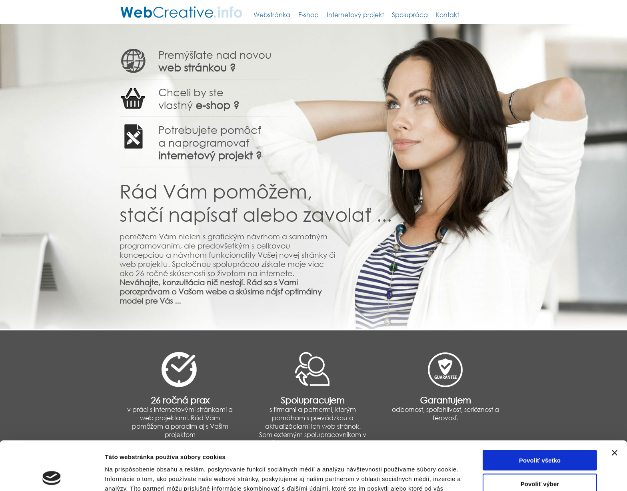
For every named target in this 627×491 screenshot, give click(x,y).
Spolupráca (410, 14)
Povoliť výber (540, 434)
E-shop (308, 14)
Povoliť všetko (540, 411)
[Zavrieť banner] (614, 404)
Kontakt (447, 14)
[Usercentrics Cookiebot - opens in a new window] (52, 475)
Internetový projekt (355, 14)
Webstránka (272, 14)
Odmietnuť (539, 458)
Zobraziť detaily (418, 475)
